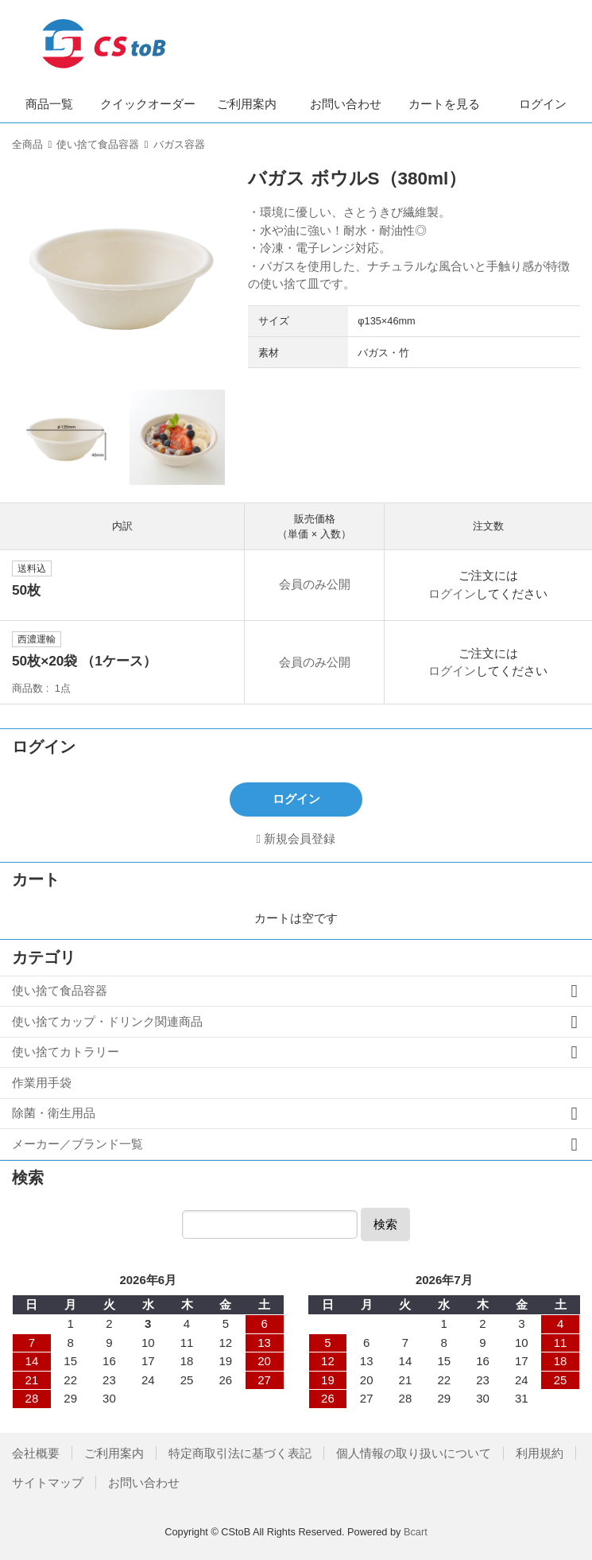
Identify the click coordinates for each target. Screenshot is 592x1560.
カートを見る (444, 104)
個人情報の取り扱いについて (413, 1453)
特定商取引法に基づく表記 (239, 1453)
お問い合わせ (345, 104)
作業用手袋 (42, 1082)
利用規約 (539, 1453)
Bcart (416, 1532)
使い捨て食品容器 (97, 144)
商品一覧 (49, 104)
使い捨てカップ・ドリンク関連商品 (107, 1021)
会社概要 (36, 1453)
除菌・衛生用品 (53, 1113)
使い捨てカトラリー (65, 1051)
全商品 (27, 144)
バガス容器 (179, 144)
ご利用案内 (247, 104)
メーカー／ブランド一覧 (77, 1144)
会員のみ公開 (314, 584)
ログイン (543, 104)
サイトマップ (47, 1482)
